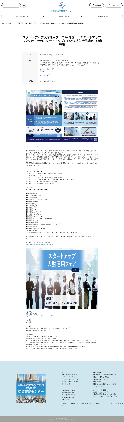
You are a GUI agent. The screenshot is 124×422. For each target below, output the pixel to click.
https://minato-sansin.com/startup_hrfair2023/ (39, 244)
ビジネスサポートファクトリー (71, 379)
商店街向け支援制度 (68, 397)
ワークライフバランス (69, 395)
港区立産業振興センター (30, 16)
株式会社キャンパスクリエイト (102, 392)
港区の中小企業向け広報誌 (101, 377)
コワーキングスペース (69, 377)
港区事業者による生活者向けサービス (104, 374)
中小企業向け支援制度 (69, 390)
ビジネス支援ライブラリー (70, 381)
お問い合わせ (97, 381)
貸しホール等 (66, 384)
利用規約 (117, 403)
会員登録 (96, 5)
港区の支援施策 (70, 16)
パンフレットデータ (32, 146)
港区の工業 (65, 399)
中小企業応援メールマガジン (102, 379)
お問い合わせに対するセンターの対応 (104, 384)
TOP (63, 372)
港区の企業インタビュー (100, 372)
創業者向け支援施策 (68, 392)
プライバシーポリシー (100, 386)
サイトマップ (113, 5)
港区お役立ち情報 (109, 16)
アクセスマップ (45, 75)
